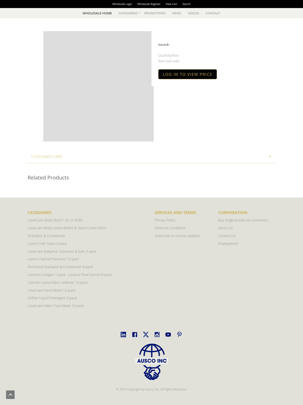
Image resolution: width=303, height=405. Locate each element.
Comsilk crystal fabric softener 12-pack (58, 282)
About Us (225, 228)
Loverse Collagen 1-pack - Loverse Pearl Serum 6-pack (70, 274)
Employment (228, 243)
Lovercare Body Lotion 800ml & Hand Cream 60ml (67, 228)
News (176, 13)
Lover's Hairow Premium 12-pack (53, 259)
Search (186, 4)
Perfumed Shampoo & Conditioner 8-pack (60, 266)
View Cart (171, 4)
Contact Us (227, 235)
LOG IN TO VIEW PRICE (187, 74)
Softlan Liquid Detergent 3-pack (52, 297)
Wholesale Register (148, 4)
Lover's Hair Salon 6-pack (47, 243)
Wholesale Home (97, 13)
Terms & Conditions (170, 228)
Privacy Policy (165, 220)
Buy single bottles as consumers (243, 220)
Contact (213, 13)
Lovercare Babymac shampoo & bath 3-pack (62, 251)
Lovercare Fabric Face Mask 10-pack (56, 305)
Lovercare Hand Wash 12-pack (51, 290)
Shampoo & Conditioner (46, 235)
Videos (193, 13)
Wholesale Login (122, 4)
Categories (128, 13)
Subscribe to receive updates (177, 235)
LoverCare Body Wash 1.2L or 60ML (55, 220)
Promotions (155, 13)
